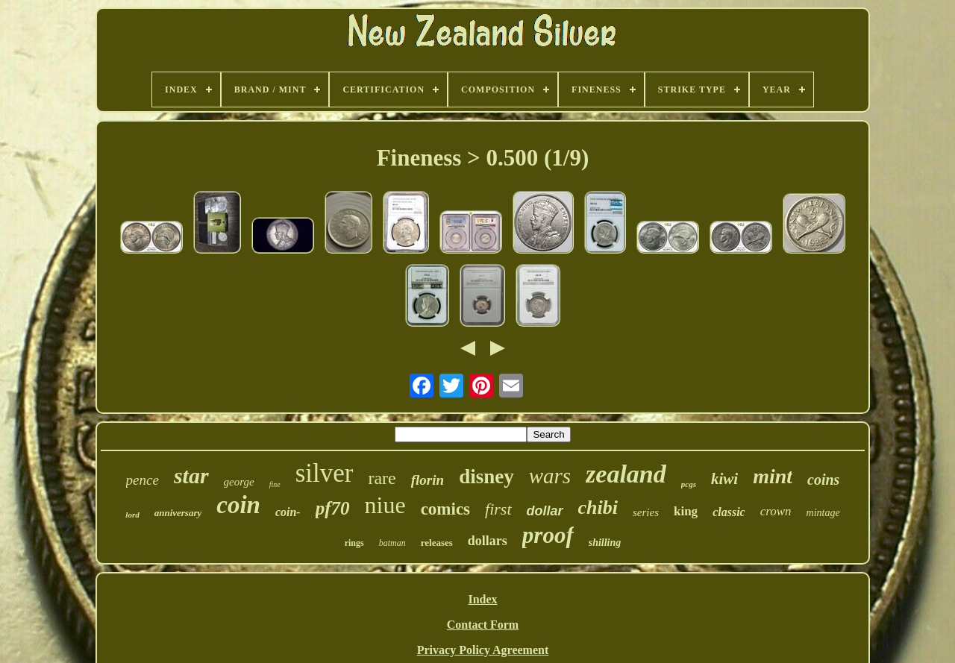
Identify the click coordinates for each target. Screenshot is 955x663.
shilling (605, 542)
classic (729, 512)
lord (132, 514)
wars (550, 476)
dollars (487, 540)
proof (548, 535)
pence (142, 480)
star (191, 475)
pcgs (688, 484)
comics (445, 509)
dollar (545, 510)
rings (354, 543)
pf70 (333, 508)
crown (776, 511)
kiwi (724, 479)
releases (437, 542)
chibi (598, 507)
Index (482, 599)
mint (772, 476)
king (686, 511)
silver (324, 473)
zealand (626, 474)
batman (392, 543)
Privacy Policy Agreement (483, 650)
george (239, 482)
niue (385, 504)
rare (381, 478)
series (646, 512)
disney (486, 476)
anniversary (178, 512)
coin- (288, 512)
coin (238, 504)
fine (275, 484)
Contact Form (483, 624)
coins (823, 479)
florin (427, 480)
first (498, 509)
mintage (823, 512)
